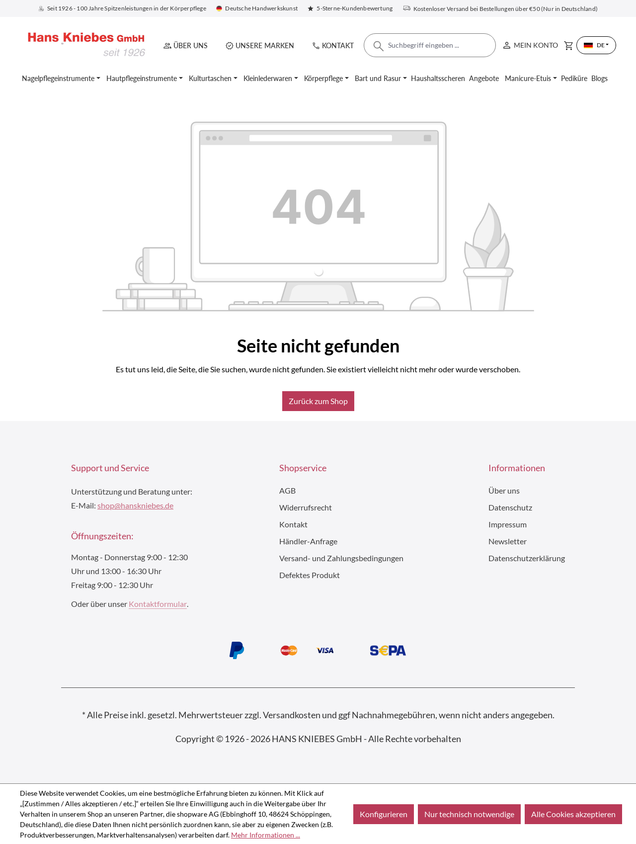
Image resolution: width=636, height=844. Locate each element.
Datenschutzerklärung (526, 558)
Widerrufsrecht (305, 507)
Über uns (190, 45)
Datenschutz (510, 507)
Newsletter (507, 541)
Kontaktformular (158, 603)
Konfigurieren (383, 814)
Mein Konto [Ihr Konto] (529, 43)
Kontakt (338, 45)
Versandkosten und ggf (306, 714)
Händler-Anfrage (308, 541)
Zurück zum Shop (318, 401)
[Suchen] (378, 49)
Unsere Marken (265, 45)
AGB (287, 490)
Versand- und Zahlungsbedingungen (341, 558)
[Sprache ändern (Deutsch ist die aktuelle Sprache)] (596, 45)
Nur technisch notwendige (469, 814)
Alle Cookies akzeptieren (573, 814)
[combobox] (430, 45)
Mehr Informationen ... (265, 835)
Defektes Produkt (309, 575)
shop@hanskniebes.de (135, 505)
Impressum (507, 524)
